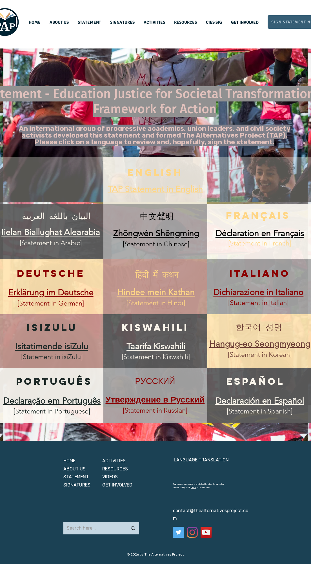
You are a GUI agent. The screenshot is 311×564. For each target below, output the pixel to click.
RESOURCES (115, 469)
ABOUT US (75, 469)
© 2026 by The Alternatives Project (155, 554)
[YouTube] (206, 532)
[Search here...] (93, 528)
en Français (282, 233)
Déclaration (238, 233)
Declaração (25, 401)
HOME (69, 460)
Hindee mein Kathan (156, 292)
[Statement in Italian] (258, 302)
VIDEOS (110, 476)
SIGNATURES (76, 485)
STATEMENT (76, 476)
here (193, 487)
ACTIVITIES (114, 460)
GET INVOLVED (117, 485)
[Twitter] (178, 532)
